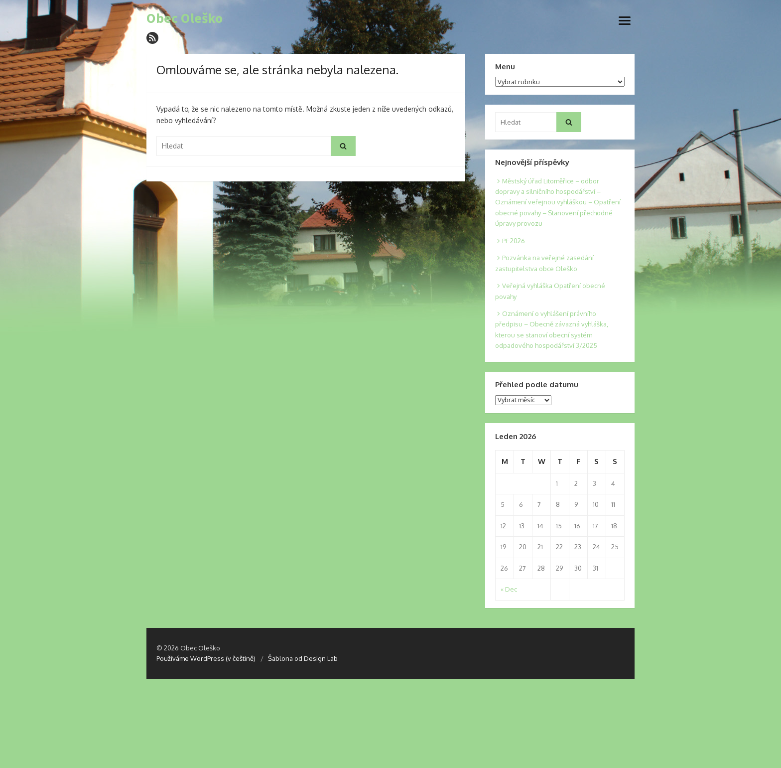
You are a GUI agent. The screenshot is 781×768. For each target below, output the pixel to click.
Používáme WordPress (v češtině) (206, 658)
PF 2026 (513, 241)
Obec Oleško (184, 18)
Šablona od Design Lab (303, 658)
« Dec (509, 589)
